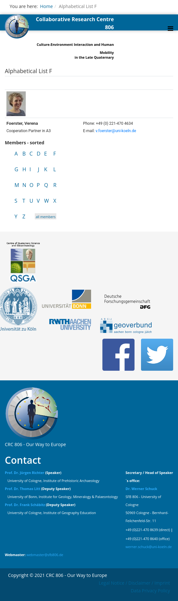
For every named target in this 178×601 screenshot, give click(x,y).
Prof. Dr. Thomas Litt (22, 489)
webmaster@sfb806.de (44, 555)
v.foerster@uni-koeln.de (116, 131)
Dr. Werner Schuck (141, 489)
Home (46, 6)
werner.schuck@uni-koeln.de (149, 547)
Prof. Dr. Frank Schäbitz (25, 505)
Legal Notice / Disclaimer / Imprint (134, 583)
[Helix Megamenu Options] (170, 28)
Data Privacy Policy (150, 591)
